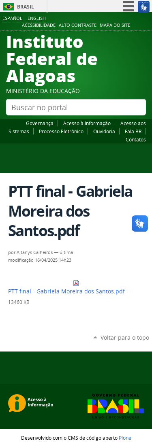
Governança (40, 123)
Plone (125, 437)
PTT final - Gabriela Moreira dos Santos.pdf (67, 287)
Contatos (136, 139)
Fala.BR (133, 131)
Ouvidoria (104, 131)
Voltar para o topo (125, 337)
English (37, 18)
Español (12, 18)
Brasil (25, 6)
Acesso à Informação (87, 123)
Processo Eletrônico (61, 131)
